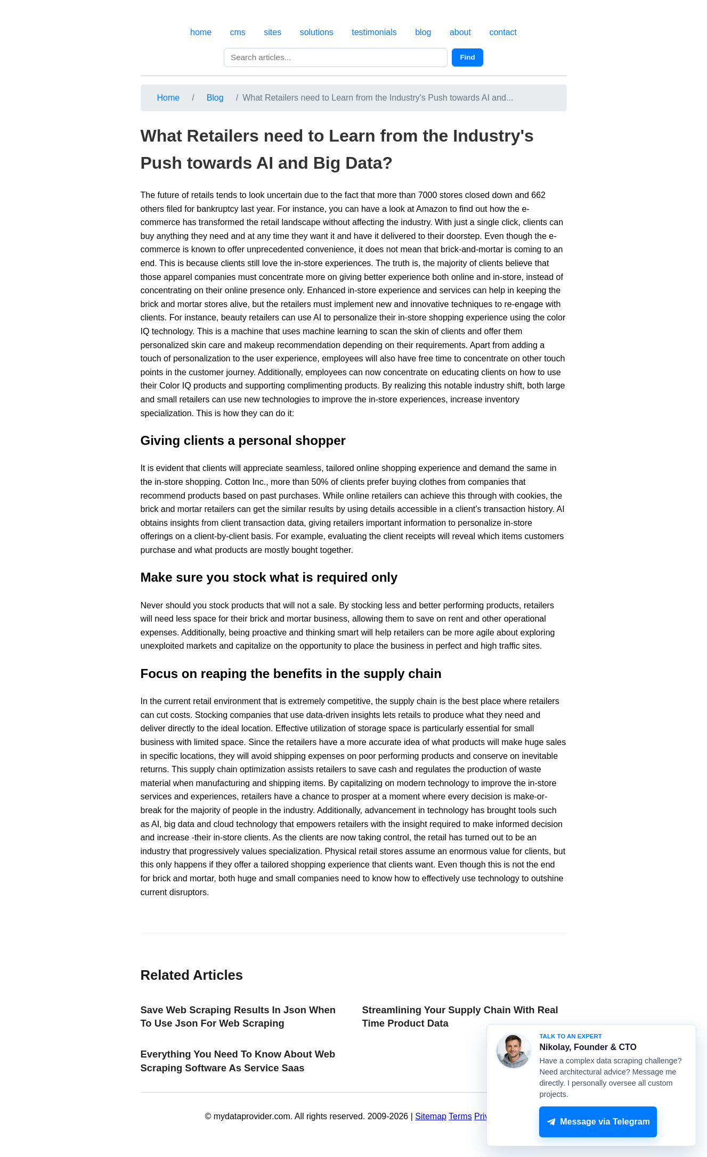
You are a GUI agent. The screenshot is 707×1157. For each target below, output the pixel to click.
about (460, 32)
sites (272, 32)
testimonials (374, 32)
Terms (460, 1116)
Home (168, 97)
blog (423, 32)
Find (467, 57)
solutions (317, 32)
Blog (215, 97)
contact (503, 32)
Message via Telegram (598, 1122)
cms (238, 32)
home (201, 32)
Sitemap (430, 1116)
